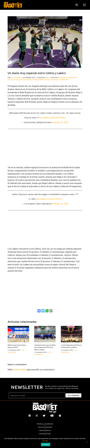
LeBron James (43, 80)
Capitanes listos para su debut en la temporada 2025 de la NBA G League (45, 347)
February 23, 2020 (60, 122)
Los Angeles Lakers (57, 80)
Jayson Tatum (25, 80)
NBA (47, 77)
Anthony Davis (65, 77)
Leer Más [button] (45, 441)
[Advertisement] (45, 147)
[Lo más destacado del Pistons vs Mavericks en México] (71, 333)
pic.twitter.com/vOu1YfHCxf (49, 199)
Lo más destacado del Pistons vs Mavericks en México (71, 346)
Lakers (34, 80)
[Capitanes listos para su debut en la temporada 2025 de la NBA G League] (45, 333)
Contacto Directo (45, 433)
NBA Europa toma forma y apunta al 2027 (17, 346)
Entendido (45, 444)
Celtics (16, 80)
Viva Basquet (16, 77)
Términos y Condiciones (45, 424)
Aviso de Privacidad (45, 427)
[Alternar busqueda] (77, 5)
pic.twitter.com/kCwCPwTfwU (53, 118)
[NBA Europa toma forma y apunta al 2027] (18, 333)
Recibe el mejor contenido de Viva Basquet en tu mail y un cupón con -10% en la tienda (61, 387)
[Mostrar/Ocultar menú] (84, 5)
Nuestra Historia (45, 430)
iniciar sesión (20, 369)
